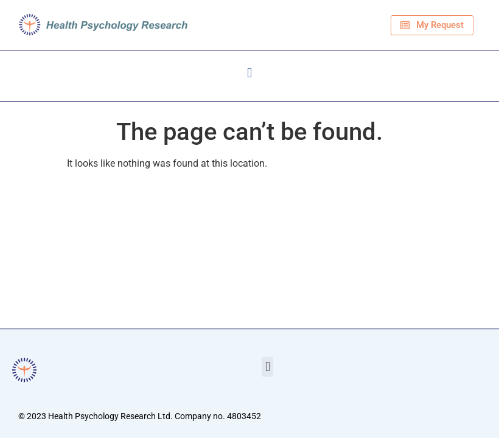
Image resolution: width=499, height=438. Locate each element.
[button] (249, 73)
